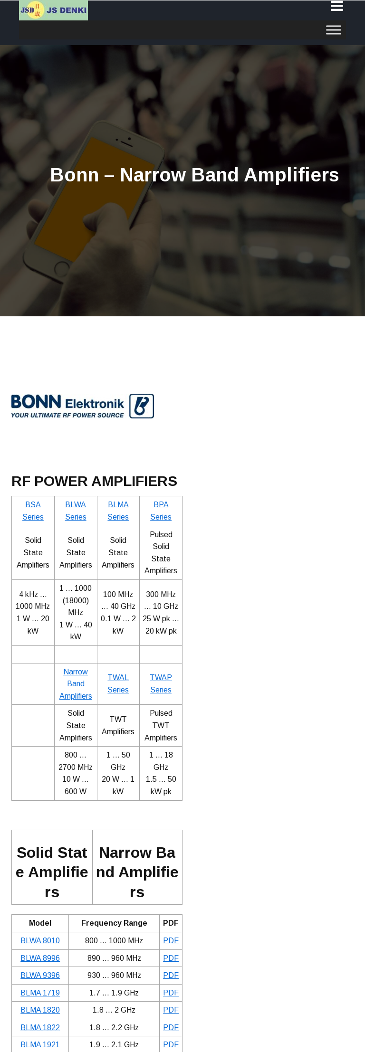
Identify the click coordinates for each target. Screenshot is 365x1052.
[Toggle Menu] (333, 29)
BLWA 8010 (40, 941)
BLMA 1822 (40, 1028)
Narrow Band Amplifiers (75, 684)
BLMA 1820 (40, 1010)
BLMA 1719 (40, 993)
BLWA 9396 (40, 975)
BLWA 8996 (40, 958)
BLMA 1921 (40, 1045)
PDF (171, 941)
